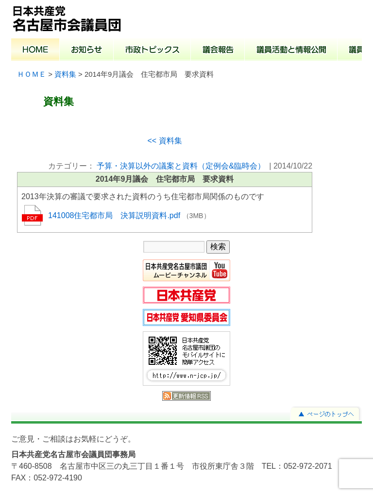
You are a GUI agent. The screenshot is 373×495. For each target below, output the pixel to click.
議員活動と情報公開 (291, 50)
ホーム (35, 50)
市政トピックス (152, 50)
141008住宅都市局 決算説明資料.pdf (115, 215)
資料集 (65, 74)
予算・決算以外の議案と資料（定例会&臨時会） (181, 166)
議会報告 (218, 50)
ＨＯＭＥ (31, 74)
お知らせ (87, 50)
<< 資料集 (164, 141)
